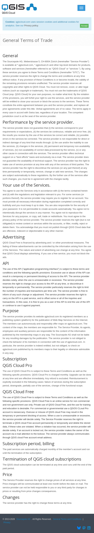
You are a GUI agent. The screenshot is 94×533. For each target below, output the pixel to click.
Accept (84, 26)
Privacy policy (31, 25)
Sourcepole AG (23, 519)
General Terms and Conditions (67, 519)
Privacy (7, 522)
